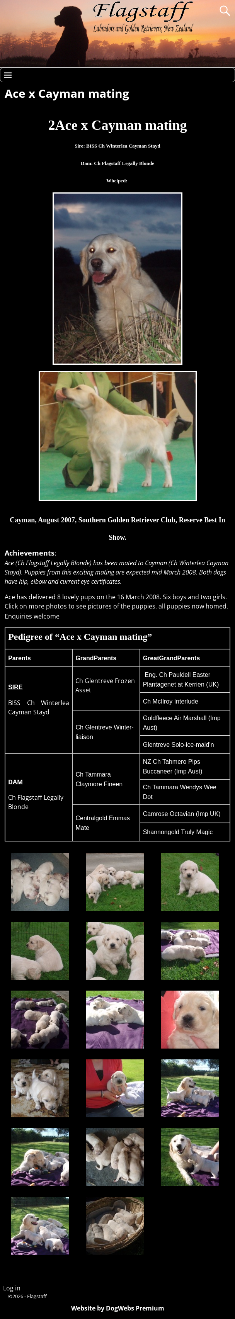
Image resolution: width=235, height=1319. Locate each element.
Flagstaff (37, 1296)
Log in (11, 1288)
